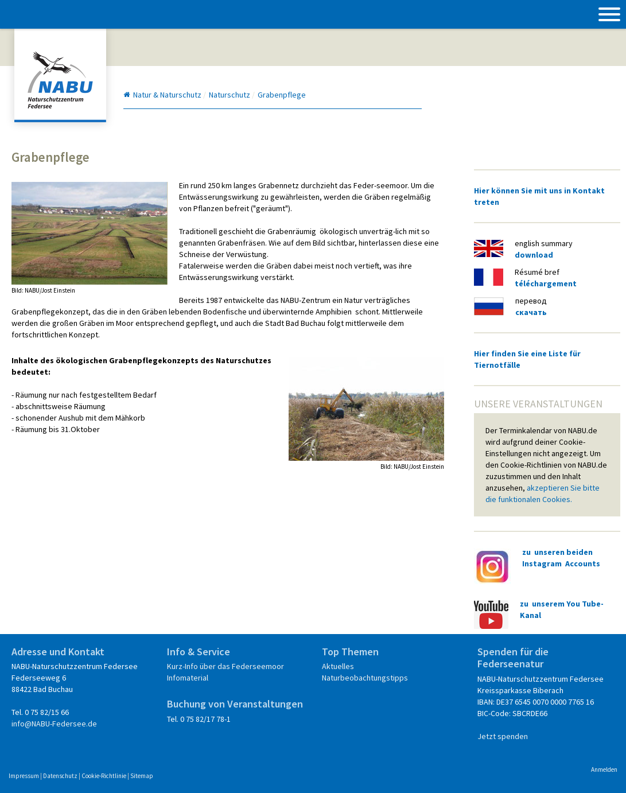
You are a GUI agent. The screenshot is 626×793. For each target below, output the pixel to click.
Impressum (24, 776)
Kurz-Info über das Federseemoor (225, 666)
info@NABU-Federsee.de (54, 723)
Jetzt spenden (502, 736)
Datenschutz (60, 776)
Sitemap (141, 776)
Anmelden (604, 769)
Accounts (582, 563)
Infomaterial (187, 678)
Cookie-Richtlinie (103, 776)
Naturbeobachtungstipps (365, 678)
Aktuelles (338, 666)
